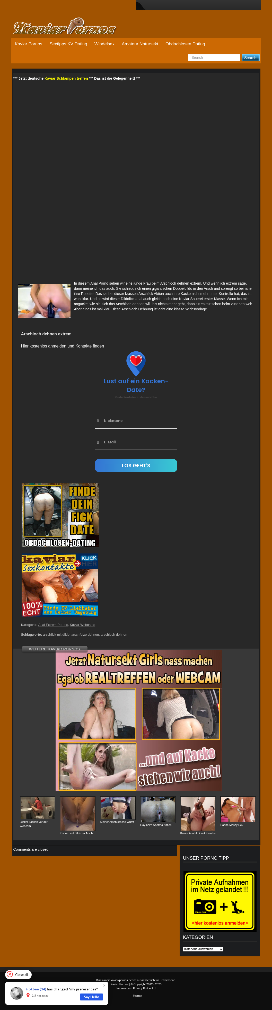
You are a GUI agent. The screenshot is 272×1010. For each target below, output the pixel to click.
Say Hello (91, 997)
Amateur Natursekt (140, 44)
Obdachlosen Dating (185, 44)
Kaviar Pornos (28, 44)
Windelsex (104, 44)
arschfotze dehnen (85, 634)
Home (137, 996)
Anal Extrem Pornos (53, 625)
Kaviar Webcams (82, 625)
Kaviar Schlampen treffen (66, 78)
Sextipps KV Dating (68, 44)
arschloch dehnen (114, 634)
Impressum (123, 988)
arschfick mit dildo (56, 634)
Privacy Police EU (144, 988)
